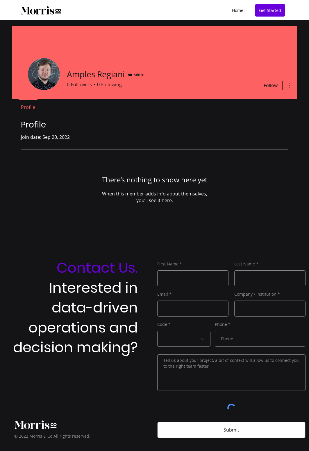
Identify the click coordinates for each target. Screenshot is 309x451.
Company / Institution (255, 294)
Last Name (244, 264)
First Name (167, 264)
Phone (221, 324)
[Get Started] (270, 10)
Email (162, 294)
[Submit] (231, 430)
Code (162, 324)
